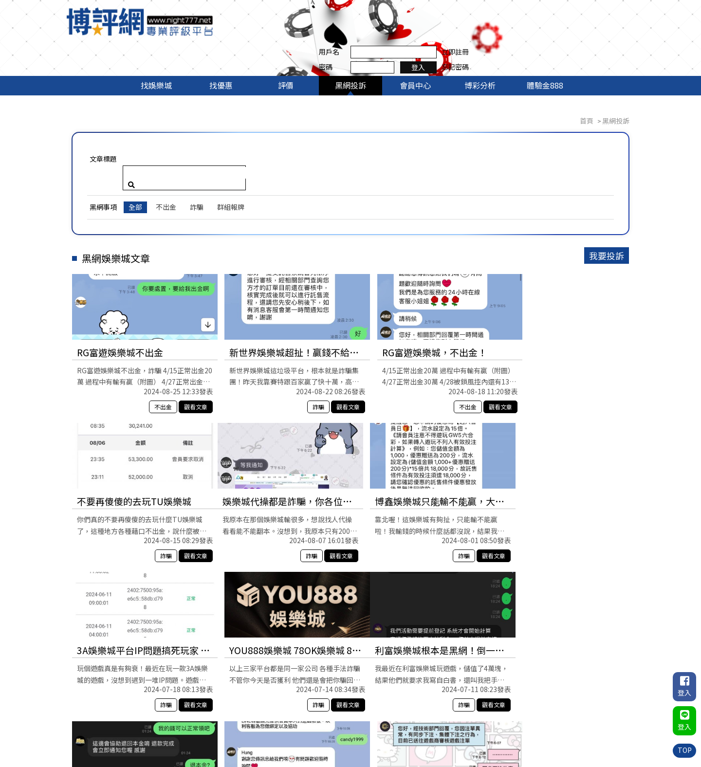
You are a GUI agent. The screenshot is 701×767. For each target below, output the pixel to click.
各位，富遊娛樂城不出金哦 (414, 593)
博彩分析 (480, 52)
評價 (286, 52)
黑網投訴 (350, 52)
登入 (579, 29)
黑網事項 (104, 150)
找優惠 (221, 52)
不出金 (167, 150)
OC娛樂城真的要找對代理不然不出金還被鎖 (556, 593)
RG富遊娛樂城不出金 (121, 295)
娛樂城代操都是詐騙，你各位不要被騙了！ (138, 445)
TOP (684, 750)
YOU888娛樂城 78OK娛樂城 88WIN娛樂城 (560, 445)
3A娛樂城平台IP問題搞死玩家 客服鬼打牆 (420, 445)
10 (420, 675)
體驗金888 (545, 52)
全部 (137, 150)
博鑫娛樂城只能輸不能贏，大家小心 (279, 445)
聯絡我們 (615, 725)
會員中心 (415, 52)
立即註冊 (615, 13)
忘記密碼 (615, 29)
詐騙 (198, 150)
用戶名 (490, 13)
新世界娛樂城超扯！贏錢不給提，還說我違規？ (279, 296)
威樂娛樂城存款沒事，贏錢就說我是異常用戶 (279, 593)
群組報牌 (232, 150)
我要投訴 (605, 198)
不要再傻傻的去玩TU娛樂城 (556, 295)
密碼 (486, 29)
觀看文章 (184, 350)
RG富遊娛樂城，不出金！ (411, 295)
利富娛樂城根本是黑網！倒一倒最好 (138, 593)
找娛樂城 (156, 52)
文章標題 (104, 126)
